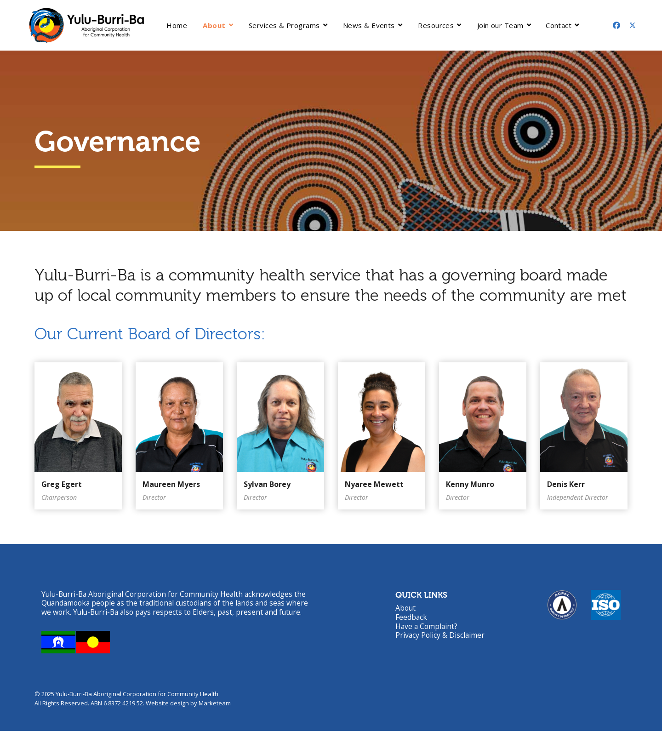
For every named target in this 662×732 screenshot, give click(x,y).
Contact (558, 25)
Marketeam (215, 704)
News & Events (369, 25)
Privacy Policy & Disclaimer (440, 636)
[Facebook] (616, 25)
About (214, 25)
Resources (436, 25)
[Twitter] (632, 25)
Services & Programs (284, 25)
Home (176, 25)
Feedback (411, 617)
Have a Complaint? (427, 627)
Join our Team (500, 25)
